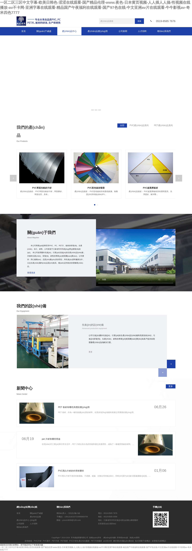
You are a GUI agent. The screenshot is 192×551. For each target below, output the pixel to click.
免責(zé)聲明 (134, 538)
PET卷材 (64, 541)
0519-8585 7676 (165, 21)
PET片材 (55, 541)
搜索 (139, 21)
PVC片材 (38, 541)
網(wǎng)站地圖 (109, 538)
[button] (94, 204)
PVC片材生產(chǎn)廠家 (79, 541)
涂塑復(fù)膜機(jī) (159, 541)
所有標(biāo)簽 (122, 538)
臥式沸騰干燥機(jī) (142, 541)
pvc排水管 (107, 541)
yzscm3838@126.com (71, 520)
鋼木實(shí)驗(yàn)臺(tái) (123, 541)
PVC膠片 (46, 541)
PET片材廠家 (96, 541)
